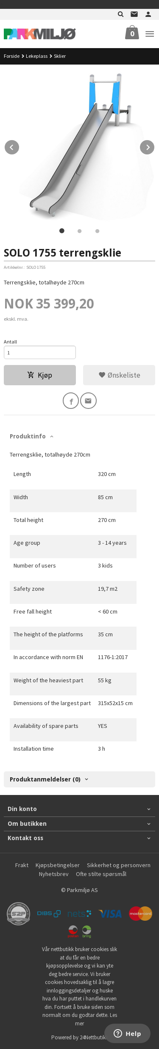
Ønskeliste (119, 375)
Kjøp (39, 375)
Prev (19, 146)
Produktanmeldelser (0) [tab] (45, 779)
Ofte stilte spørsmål (101, 874)
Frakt (21, 865)
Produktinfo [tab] (28, 436)
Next (154, 146)
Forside (12, 56)
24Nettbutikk (94, 1037)
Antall (10, 341)
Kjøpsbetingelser (58, 865)
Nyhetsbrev (54, 874)
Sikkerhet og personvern (119, 865)
